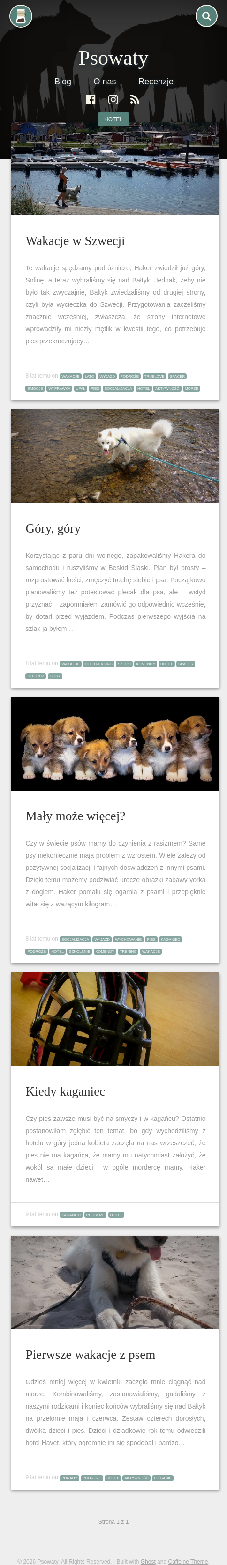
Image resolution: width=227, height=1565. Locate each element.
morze (191, 388)
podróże (130, 376)
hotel (113, 119)
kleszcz (36, 676)
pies (95, 388)
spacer (177, 376)
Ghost (148, 1561)
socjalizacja (118, 388)
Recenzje (156, 81)
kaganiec (170, 939)
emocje (35, 388)
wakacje (70, 376)
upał (80, 388)
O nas (104, 81)
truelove (154, 376)
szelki (124, 664)
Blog (62, 81)
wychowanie (128, 939)
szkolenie (79, 951)
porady (69, 1478)
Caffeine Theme (188, 1561)
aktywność (167, 388)
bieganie (163, 1478)
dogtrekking (99, 664)
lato (89, 376)
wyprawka (59, 388)
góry (55, 676)
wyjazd (107, 376)
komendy (145, 664)
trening (128, 951)
